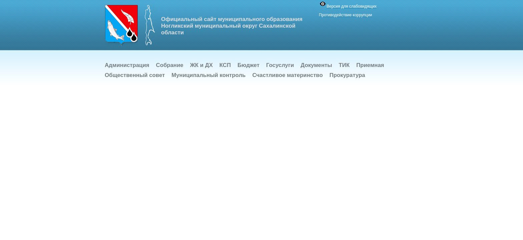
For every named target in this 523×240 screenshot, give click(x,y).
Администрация (127, 65)
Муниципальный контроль (208, 75)
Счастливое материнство (287, 75)
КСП (225, 65)
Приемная (370, 65)
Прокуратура (347, 75)
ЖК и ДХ (201, 65)
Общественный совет (135, 75)
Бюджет (248, 65)
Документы (316, 65)
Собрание (169, 65)
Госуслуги (280, 65)
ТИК (344, 65)
